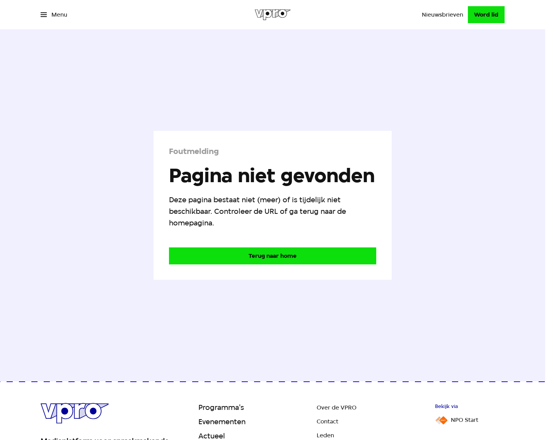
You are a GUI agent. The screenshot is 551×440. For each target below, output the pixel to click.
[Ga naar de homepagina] (272, 255)
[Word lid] (486, 14)
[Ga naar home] (273, 14)
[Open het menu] (54, 14)
